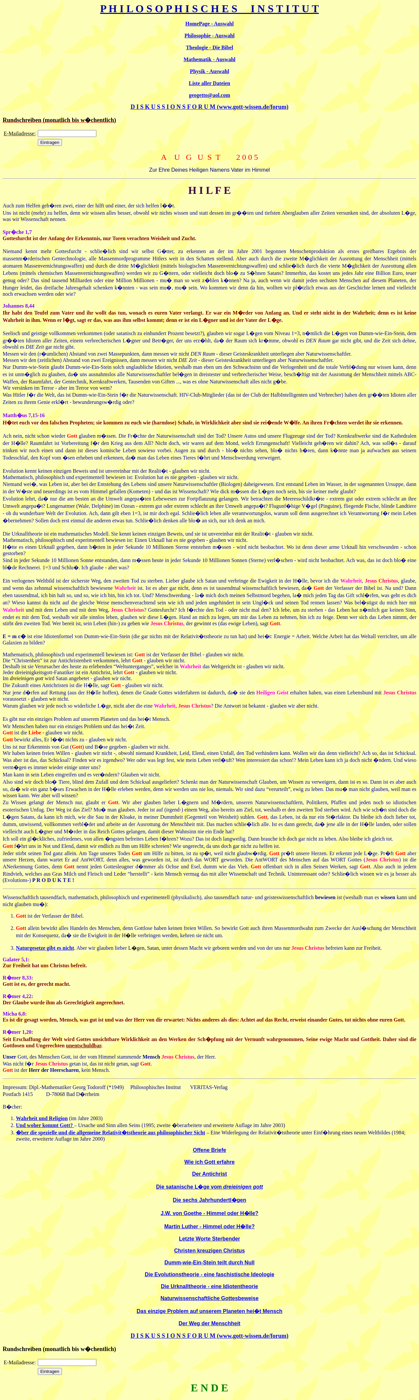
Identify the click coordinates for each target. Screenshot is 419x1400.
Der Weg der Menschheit (209, 1323)
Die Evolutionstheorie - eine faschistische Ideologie (209, 1274)
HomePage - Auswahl (209, 23)
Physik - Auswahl (209, 71)
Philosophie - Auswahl (209, 35)
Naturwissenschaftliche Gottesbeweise (209, 1298)
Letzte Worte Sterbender (209, 1239)
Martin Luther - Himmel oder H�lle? (209, 1226)
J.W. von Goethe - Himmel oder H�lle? (209, 1213)
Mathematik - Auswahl (209, 59)
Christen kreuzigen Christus (209, 1250)
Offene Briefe (209, 1150)
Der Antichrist (209, 1174)
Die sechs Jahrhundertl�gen (209, 1200)
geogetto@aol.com (209, 95)
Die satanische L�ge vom (209, 1187)
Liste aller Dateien (209, 83)
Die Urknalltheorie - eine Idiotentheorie (209, 1286)
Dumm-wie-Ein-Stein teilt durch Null (209, 1262)
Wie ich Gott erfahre (209, 1162)
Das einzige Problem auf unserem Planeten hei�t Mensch (209, 1311)
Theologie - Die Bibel (209, 47)
